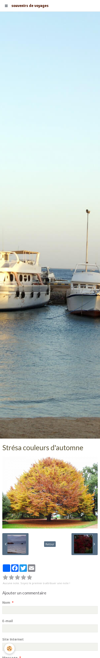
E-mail (7, 621)
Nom (6, 602)
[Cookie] (9, 648)
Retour (49, 544)
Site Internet (13, 639)
